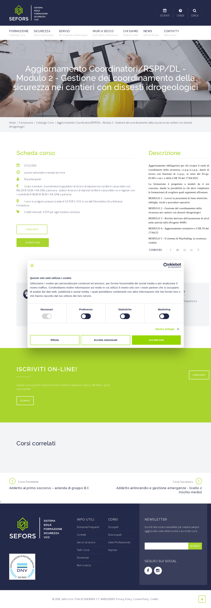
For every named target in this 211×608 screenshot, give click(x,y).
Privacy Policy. (124, 599)
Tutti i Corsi (83, 550)
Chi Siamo (130, 33)
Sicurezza (44, 33)
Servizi (73, 33)
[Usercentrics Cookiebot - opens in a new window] (166, 265)
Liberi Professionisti (119, 542)
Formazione (19, 33)
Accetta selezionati (105, 339)
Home (12, 122)
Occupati (113, 527)
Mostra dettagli (165, 329)
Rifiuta (55, 339)
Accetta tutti (156, 339)
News (151, 33)
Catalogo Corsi (45, 122)
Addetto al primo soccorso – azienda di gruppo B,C (49, 488)
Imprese (112, 550)
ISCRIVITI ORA (32, 242)
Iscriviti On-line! (48, 369)
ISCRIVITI (25, 400)
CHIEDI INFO (32, 229)
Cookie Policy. (141, 599)
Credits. (154, 599)
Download (83, 557)
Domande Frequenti (88, 527)
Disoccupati (115, 534)
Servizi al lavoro (86, 542)
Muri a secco (105, 33)
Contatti (171, 33)
